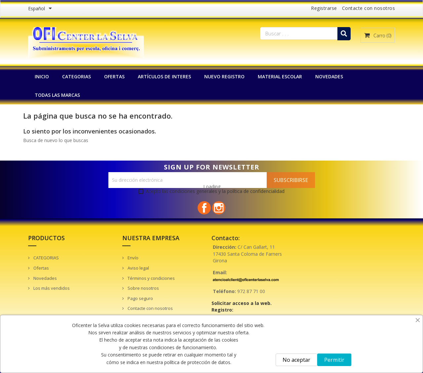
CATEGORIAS (76, 76)
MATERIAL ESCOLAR (280, 76)
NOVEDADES (329, 76)
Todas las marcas (57, 95)
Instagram (218, 207)
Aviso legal (138, 268)
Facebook (204, 207)
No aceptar (296, 359)
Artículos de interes (164, 76)
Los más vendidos (51, 288)
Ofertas (40, 268)
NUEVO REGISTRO (224, 76)
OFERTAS (114, 76)
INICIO (42, 76)
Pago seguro (140, 298)
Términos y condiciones (151, 278)
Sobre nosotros (143, 288)
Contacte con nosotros (368, 8)
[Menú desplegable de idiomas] (41, 9)
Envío (132, 258)
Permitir (334, 359)
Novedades (44, 278)
